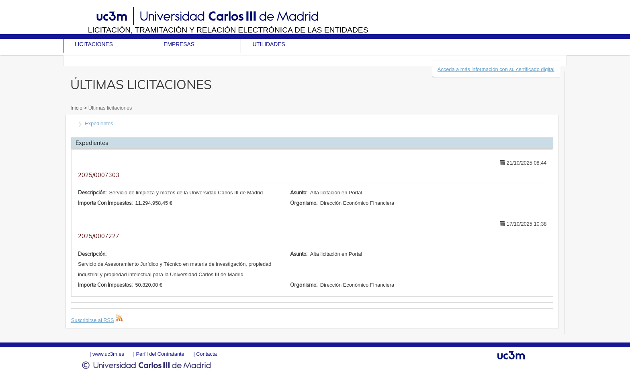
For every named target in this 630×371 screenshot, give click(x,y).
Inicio (77, 108)
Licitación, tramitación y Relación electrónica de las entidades (228, 30)
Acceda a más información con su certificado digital (496, 69)
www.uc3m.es (108, 354)
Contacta (206, 354)
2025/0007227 (98, 236)
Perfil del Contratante (160, 354)
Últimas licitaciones (109, 108)
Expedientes (99, 123)
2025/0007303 (98, 175)
